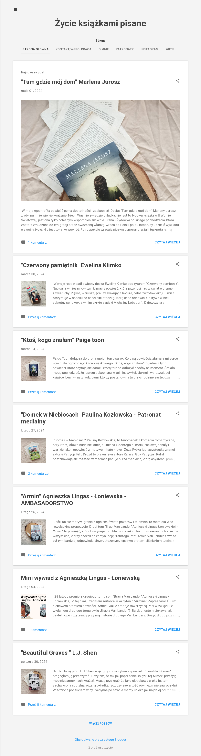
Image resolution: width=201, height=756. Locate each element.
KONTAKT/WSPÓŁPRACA (73, 49)
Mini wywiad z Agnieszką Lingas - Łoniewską (80, 577)
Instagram (149, 49)
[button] (177, 81)
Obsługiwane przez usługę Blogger (100, 739)
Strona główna (36, 49)
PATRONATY (125, 49)
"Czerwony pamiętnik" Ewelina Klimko (71, 265)
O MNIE (104, 49)
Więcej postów (100, 723)
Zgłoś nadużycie (100, 747)
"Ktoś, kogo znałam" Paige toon (62, 339)
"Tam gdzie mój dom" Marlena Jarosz (70, 81)
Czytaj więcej (167, 242)
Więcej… (172, 49)
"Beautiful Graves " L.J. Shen (59, 652)
